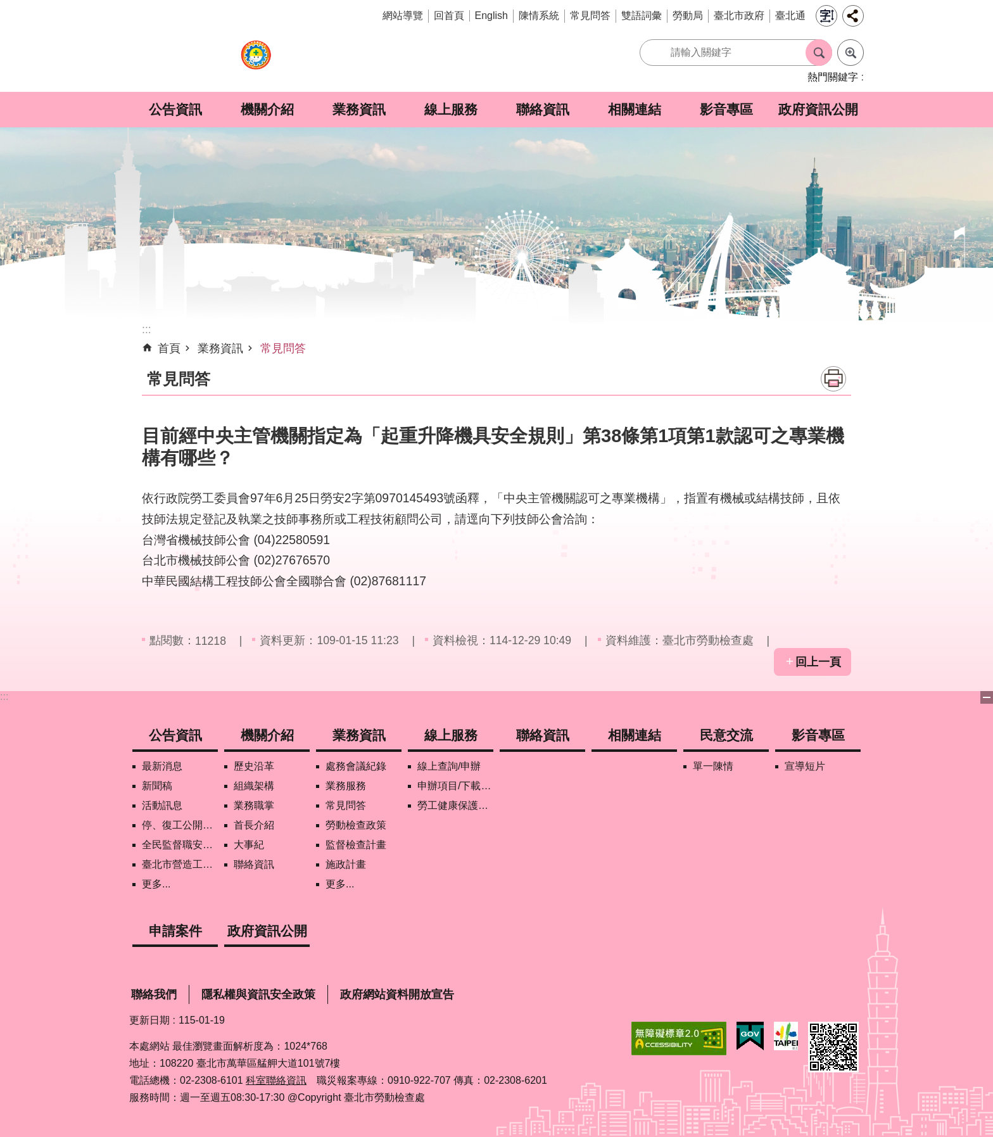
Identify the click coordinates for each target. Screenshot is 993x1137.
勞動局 (688, 15)
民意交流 (726, 735)
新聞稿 (157, 785)
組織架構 (254, 785)
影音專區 (726, 109)
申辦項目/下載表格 (455, 785)
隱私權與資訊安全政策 (258, 994)
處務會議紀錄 (356, 766)
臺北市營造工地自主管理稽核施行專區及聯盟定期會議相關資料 (180, 864)
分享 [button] (853, 16)
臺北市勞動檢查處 (256, 62)
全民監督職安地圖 (180, 844)
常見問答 (590, 15)
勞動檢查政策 (356, 825)
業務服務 (346, 785)
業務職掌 (254, 805)
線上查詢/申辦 (449, 766)
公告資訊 (175, 109)
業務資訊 (359, 109)
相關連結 (634, 109)
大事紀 (249, 844)
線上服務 (451, 109)
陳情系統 (539, 15)
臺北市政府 (739, 15)
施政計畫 (346, 864)
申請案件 (175, 931)
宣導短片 (805, 766)
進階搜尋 (850, 52)
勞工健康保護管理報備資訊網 (455, 805)
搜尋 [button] (819, 52)
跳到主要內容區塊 (6, 6)
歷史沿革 (254, 766)
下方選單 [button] (986, 697)
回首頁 (449, 15)
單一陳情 (713, 766)
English (491, 15)
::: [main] (146, 329)
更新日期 (149, 1020)
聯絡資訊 (542, 109)
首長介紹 (254, 825)
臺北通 (790, 15)
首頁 (169, 348)
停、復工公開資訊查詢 (180, 825)
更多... (156, 884)
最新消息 (162, 766)
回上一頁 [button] (818, 662)
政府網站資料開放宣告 (397, 994)
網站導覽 (403, 15)
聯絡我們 (154, 994)
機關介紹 (267, 109)
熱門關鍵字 (832, 77)
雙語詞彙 (641, 15)
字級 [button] (826, 16)
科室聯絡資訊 (276, 1080)
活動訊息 (162, 805)
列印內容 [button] (833, 378)
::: (4, 696)
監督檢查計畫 (356, 844)
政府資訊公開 (818, 109)
